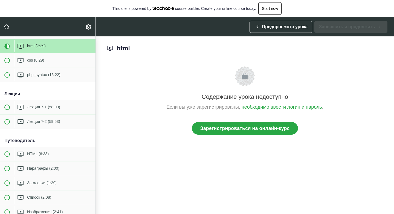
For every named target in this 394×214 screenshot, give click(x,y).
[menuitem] (88, 26)
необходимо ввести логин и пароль (282, 107)
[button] (7, 26)
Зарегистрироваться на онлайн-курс (245, 128)
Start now (270, 8)
